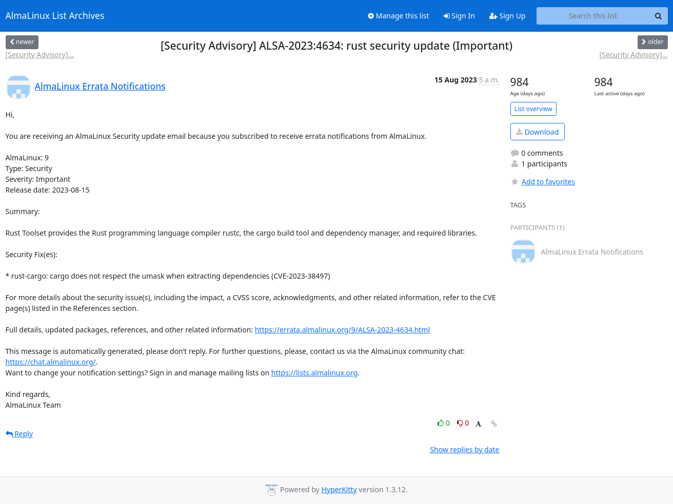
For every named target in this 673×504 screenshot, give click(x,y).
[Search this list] (593, 16)
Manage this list (398, 15)
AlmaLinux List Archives (55, 16)
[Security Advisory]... (40, 54)
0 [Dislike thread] (463, 423)
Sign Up (507, 15)
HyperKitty (339, 489)
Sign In (459, 15)
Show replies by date (464, 449)
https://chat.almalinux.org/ (51, 362)
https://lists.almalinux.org (314, 372)
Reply (19, 433)
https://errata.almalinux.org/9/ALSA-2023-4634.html (342, 329)
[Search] (658, 16)
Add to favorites (542, 181)
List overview (533, 108)
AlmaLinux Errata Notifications (100, 86)
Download (537, 132)
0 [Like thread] (444, 423)
